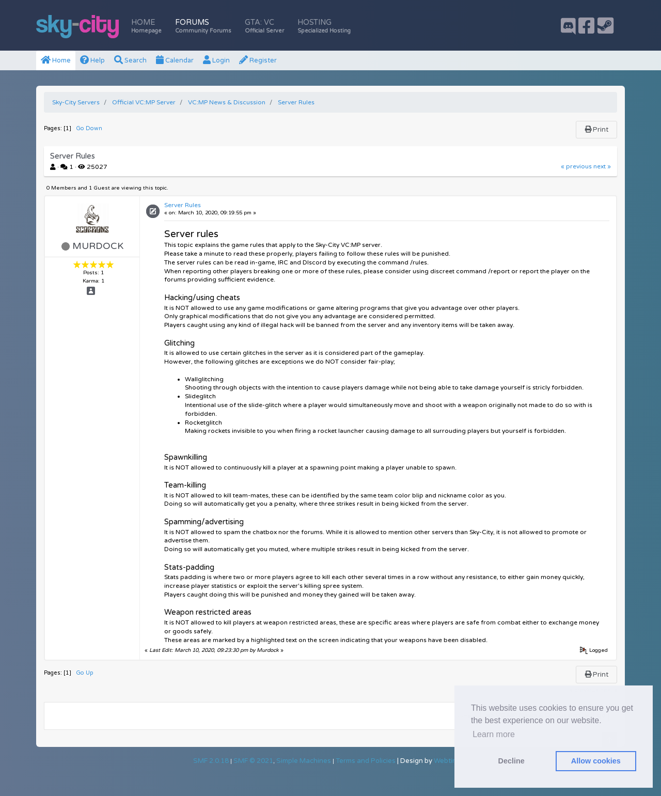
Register (258, 60)
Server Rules (182, 205)
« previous (576, 166)
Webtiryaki (451, 761)
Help (92, 60)
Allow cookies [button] (596, 761)
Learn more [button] (494, 734)
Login (216, 60)
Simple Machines (303, 761)
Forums (203, 26)
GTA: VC (264, 26)
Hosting (324, 26)
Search (130, 60)
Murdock (97, 246)
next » (602, 166)
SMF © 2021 (253, 761)
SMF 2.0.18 (211, 761)
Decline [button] (511, 761)
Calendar (175, 60)
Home (146, 26)
